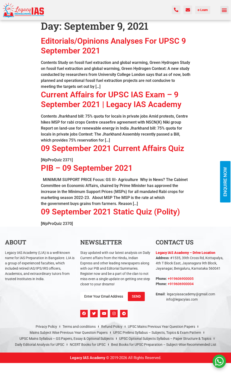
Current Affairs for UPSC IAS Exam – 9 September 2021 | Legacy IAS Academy (111, 99)
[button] (224, 10)
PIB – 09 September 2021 (87, 168)
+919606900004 (181, 284)
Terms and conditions (79, 327)
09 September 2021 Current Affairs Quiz (112, 148)
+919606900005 (181, 279)
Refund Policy (111, 327)
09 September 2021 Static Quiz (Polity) (110, 211)
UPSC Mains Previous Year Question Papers (161, 327)
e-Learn (203, 10)
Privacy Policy (46, 327)
